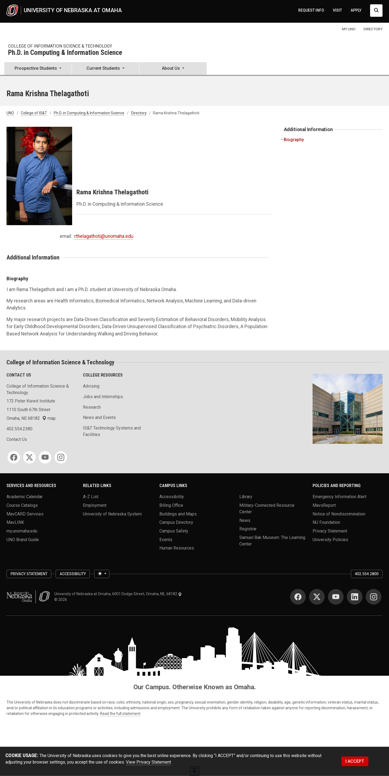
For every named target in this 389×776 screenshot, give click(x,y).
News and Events (99, 417)
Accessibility (171, 496)
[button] (38, 69)
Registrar (248, 528)
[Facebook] (14, 457)
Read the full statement (120, 713)
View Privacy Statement (148, 762)
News (244, 520)
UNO (10, 113)
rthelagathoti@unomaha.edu (103, 236)
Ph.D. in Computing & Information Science (65, 52)
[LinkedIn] (355, 597)
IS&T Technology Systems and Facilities (112, 431)
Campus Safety (173, 531)
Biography (294, 139)
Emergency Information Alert (339, 496)
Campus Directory (176, 522)
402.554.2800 (366, 574)
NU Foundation (326, 522)
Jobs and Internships (103, 396)
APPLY (356, 10)
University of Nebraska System (112, 513)
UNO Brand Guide (22, 539)
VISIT (337, 10)
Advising (91, 386)
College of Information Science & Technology (60, 46)
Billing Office (171, 505)
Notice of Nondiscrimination (339, 513)
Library (245, 496)
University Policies (330, 539)
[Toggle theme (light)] (101, 574)
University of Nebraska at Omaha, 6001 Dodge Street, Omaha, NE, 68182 (118, 594)
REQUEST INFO (311, 10)
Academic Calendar (24, 496)
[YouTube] (45, 457)
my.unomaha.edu (21, 531)
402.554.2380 (19, 428)
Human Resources (176, 548)
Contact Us (16, 439)
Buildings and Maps (178, 513)
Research (92, 407)
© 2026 (61, 599)
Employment (94, 505)
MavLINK (15, 522)
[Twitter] (29, 457)
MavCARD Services (24, 513)
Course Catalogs (22, 505)
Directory (139, 113)
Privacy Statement (330, 531)
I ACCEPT (355, 761)
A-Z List (90, 496)
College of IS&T (34, 113)
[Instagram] (61, 457)
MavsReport (324, 505)
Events (165, 539)
